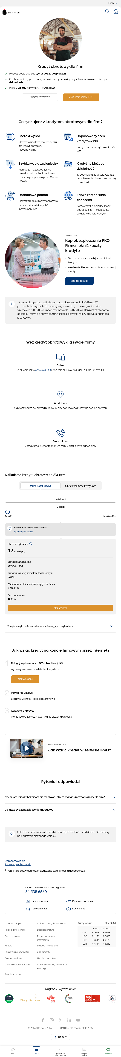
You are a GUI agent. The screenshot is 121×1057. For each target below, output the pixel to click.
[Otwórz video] (26, 748)
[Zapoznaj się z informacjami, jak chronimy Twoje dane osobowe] (52, 924)
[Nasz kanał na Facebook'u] (43, 1020)
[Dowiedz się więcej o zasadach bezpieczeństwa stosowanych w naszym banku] (45, 930)
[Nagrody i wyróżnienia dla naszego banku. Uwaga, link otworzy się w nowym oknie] (60, 998)
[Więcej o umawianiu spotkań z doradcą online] (43, 901)
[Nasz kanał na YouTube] (78, 1020)
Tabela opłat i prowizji (18, 864)
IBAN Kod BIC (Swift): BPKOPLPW (76, 1028)
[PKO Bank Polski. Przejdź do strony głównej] (11, 11)
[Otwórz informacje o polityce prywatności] (47, 946)
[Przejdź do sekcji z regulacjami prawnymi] (14, 974)
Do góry (59, 1037)
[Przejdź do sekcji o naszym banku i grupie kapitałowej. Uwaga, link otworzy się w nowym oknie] (13, 924)
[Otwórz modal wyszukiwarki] (107, 11)
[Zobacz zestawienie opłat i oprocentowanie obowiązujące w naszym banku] (17, 965)
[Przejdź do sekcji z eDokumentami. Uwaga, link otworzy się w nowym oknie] (43, 952)
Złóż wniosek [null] (25, 679)
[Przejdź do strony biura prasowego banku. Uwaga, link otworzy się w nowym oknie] (12, 936)
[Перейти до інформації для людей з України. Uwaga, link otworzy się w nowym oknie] (46, 959)
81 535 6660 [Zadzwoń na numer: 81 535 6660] (36, 892)
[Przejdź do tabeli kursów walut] (85, 923)
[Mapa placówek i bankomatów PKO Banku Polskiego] (84, 901)
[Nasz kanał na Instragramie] (52, 1020)
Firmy (113, 3)
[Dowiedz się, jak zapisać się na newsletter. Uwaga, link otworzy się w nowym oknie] (17, 952)
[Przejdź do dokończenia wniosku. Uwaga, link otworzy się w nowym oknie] (14, 959)
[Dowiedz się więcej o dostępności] (84, 908)
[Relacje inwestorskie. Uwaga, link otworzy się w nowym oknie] (15, 930)
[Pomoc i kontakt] (43, 908)
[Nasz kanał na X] (60, 1020)
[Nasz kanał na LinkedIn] (69, 1020)
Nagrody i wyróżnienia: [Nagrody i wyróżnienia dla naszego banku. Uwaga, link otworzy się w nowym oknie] (60, 989)
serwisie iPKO (43, 370)
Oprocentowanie (15, 861)
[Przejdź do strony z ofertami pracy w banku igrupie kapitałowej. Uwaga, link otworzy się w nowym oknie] (8, 946)
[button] (116, 11)
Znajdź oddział (79, 281)
